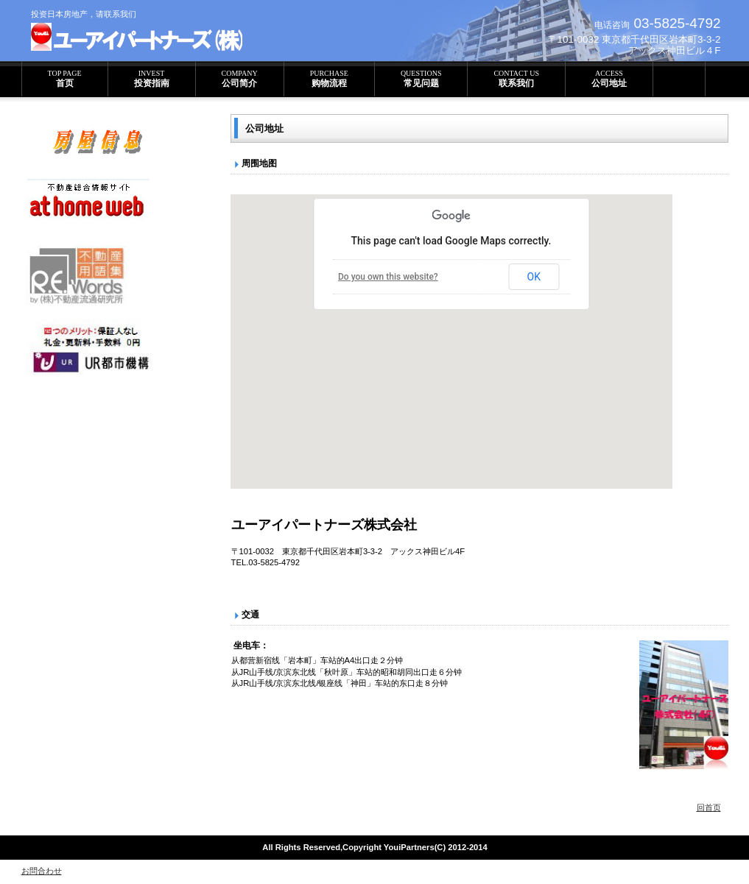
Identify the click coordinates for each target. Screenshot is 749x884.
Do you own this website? (388, 277)
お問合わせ (41, 870)
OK (534, 277)
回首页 (709, 807)
